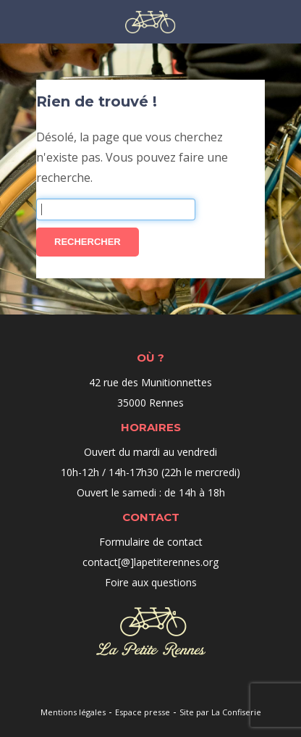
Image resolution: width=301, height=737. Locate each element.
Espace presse (142, 712)
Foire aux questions (151, 582)
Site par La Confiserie (220, 712)
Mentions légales (73, 712)
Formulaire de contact (151, 542)
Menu (16, 20)
